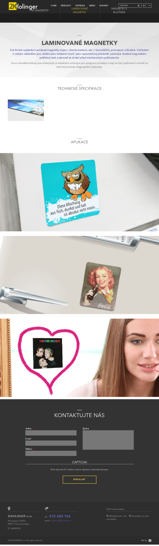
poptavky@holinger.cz (61, 521)
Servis (92, 6)
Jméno (29, 429)
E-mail (29, 439)
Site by (146, 540)
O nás (54, 6)
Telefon (29, 449)
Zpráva (86, 429)
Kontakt (103, 6)
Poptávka (80, 6)
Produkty (66, 6)
